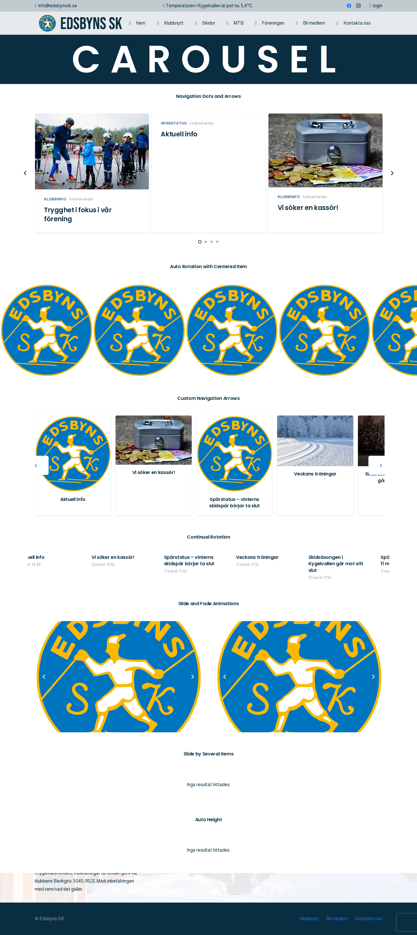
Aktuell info (179, 134)
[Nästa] (392, 173)
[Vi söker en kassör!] (325, 150)
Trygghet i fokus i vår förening (77, 214)
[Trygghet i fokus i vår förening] (92, 151)
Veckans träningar (295, 557)
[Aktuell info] (154, 454)
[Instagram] (358, 5)
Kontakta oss (368, 918)
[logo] (78, 23)
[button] (379, 23)
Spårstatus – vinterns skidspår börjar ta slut (315, 502)
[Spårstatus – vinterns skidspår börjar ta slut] (315, 454)
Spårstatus (173, 123)
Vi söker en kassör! (308, 208)
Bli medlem (337, 918)
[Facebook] (349, 5)
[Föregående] (25, 173)
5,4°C (246, 5)
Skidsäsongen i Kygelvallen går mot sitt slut (373, 564)
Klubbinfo (55, 199)
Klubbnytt (309, 918)
